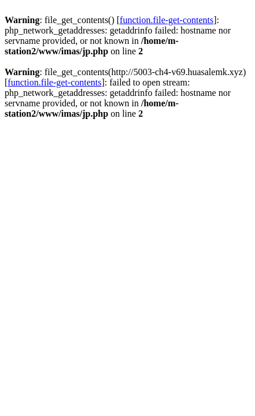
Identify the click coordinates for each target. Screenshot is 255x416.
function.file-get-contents (166, 20)
